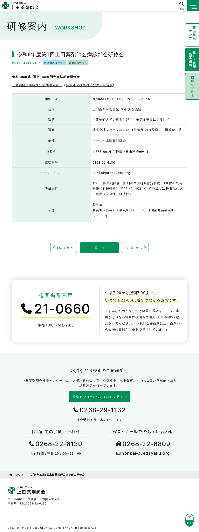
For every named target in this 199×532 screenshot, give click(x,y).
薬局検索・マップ (192, 35)
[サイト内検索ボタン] (181, 5)
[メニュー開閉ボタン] (193, 5)
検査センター (192, 86)
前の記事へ (65, 247)
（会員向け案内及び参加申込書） (37, 84)
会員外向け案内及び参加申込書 (89, 84)
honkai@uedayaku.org (145, 453)
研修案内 (20, 474)
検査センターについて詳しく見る (98, 396)
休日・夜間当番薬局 (192, 60)
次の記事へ (133, 247)
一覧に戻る (99, 247)
